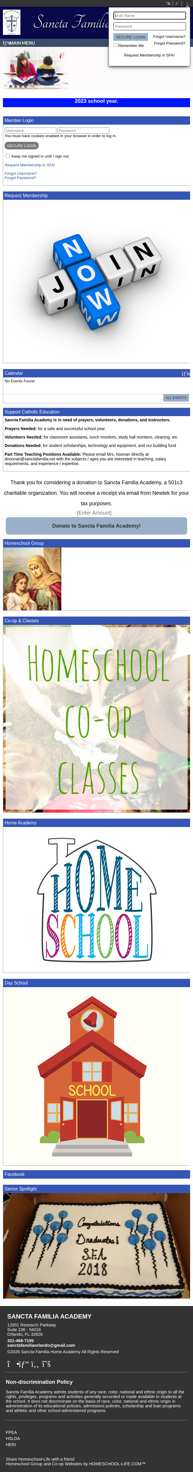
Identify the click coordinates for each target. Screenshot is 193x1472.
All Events (176, 398)
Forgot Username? (169, 36)
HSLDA (13, 1438)
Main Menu (19, 42)
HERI (11, 1444)
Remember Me (131, 45)
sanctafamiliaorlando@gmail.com (41, 1345)
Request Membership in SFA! (149, 55)
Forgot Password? (169, 43)
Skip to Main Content (144, 1351)
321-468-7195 (20, 1340)
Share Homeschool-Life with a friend (40, 1459)
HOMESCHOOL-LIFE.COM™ (117, 1464)
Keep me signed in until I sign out (40, 156)
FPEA (11, 1432)
